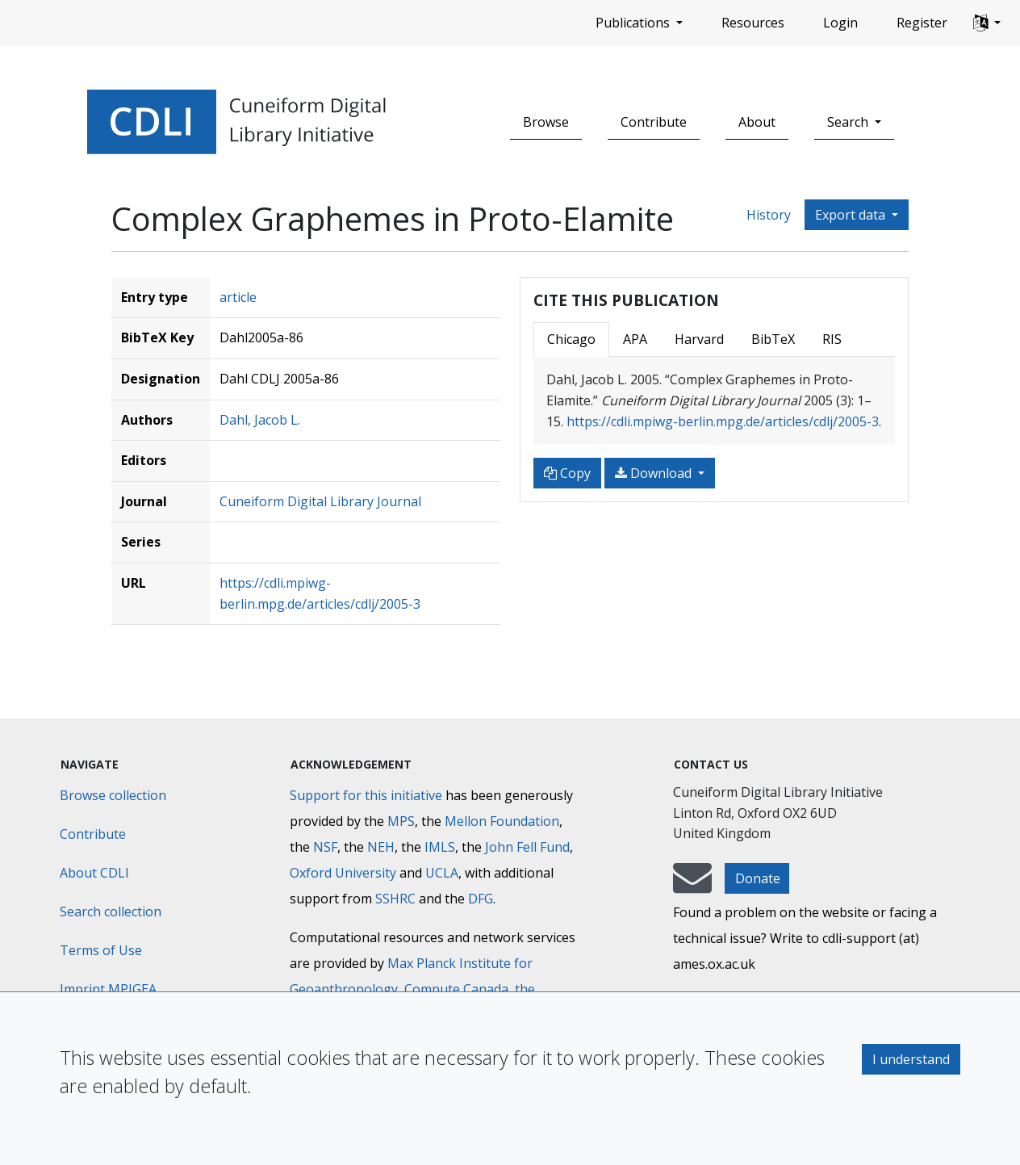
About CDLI (94, 873)
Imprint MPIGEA (108, 989)
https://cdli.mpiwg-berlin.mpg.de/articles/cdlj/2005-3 (722, 421)
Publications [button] (634, 22)
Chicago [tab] (571, 339)
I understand (911, 1059)
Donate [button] (757, 878)
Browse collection (113, 795)
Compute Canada (456, 989)
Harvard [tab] (699, 339)
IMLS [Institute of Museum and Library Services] (439, 847)
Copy (567, 473)
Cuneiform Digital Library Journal (320, 501)
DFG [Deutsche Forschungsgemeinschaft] (480, 898)
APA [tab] (635, 339)
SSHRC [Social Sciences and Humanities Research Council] (395, 898)
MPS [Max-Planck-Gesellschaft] (401, 821)
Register (922, 22)
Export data (851, 215)
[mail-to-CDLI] (692, 886)
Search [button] (849, 122)
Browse (546, 122)
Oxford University (343, 873)
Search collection (110, 911)
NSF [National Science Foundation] (325, 847)
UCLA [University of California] (441, 873)
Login (840, 22)
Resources (752, 22)
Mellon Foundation (502, 821)
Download (655, 473)
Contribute (654, 122)
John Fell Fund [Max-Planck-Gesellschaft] (527, 847)
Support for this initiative (366, 795)
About (756, 122)
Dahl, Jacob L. (259, 420)
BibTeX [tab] (773, 339)
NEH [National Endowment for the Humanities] (381, 847)
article (238, 297)
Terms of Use (101, 950)
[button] (987, 23)
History (768, 215)
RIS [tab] (832, 339)
